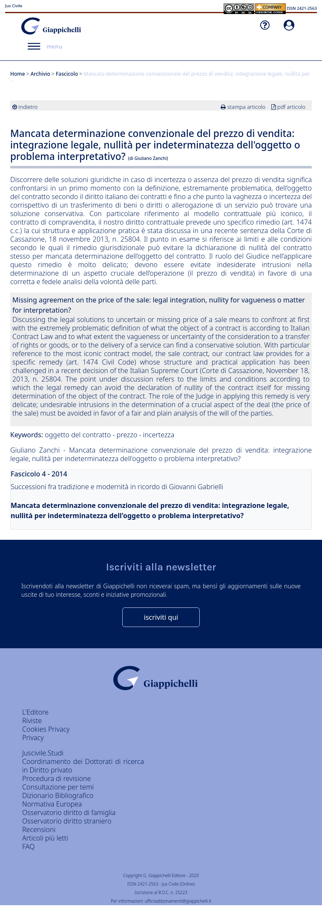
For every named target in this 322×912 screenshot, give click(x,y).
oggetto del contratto (78, 434)
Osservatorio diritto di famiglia (68, 812)
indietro (27, 107)
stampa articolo (246, 107)
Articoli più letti (45, 838)
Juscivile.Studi (42, 753)
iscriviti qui (161, 617)
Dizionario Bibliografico (57, 795)
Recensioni (38, 829)
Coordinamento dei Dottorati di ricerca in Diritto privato (83, 766)
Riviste (32, 720)
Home (17, 73)
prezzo (127, 434)
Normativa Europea (52, 804)
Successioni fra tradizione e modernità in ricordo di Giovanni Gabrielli (117, 486)
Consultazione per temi (58, 787)
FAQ (28, 846)
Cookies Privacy (46, 729)
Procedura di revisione (56, 778)
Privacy (33, 737)
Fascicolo (67, 73)
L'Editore (35, 712)
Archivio (40, 73)
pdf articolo (291, 107)
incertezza (159, 434)
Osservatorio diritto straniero (67, 821)
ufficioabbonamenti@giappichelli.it (178, 901)
